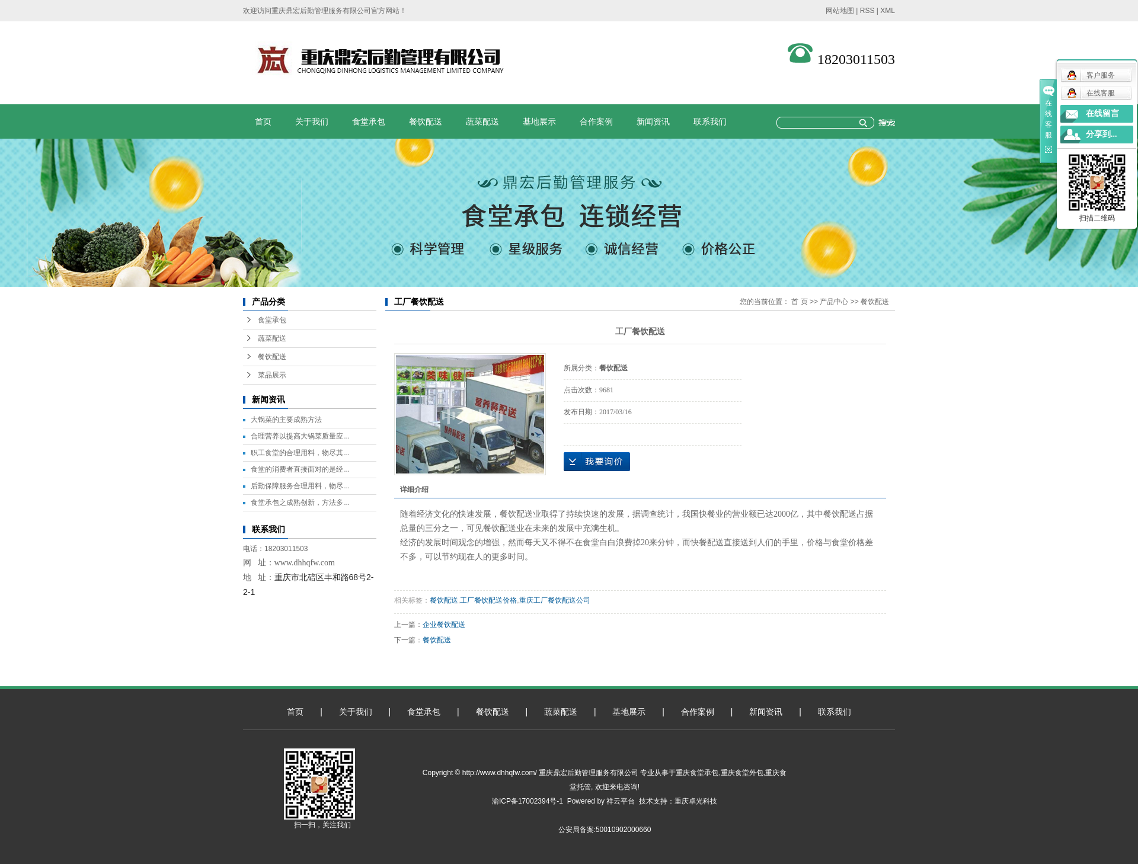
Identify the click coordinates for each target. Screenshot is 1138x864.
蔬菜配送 (482, 121)
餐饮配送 (425, 121)
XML (887, 11)
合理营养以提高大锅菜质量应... (300, 436)
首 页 (799, 301)
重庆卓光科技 (696, 801)
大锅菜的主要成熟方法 (286, 419)
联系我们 (710, 121)
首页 (263, 121)
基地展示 (539, 121)
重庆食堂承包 (697, 773)
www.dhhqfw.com (304, 562)
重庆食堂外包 (742, 773)
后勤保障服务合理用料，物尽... (300, 486)
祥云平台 (620, 801)
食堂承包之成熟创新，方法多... (300, 502)
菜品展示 (272, 375)
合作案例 (596, 121)
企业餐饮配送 (444, 624)
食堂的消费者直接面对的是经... (300, 469)
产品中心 (834, 301)
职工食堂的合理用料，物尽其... (300, 453)
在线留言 (1102, 113)
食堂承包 (368, 121)
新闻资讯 (653, 121)
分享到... (1101, 134)
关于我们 (311, 121)
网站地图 (840, 11)
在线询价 (597, 461)
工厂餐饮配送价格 (488, 600)
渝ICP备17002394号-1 (527, 801)
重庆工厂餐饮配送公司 (554, 600)
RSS (867, 11)
